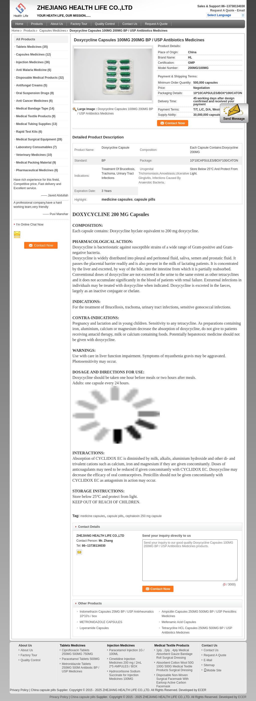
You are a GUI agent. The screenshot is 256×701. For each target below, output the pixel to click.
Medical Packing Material (34, 162)
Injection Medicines (30, 62)
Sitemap (209, 665)
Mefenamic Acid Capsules (179, 622)
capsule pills (115, 516)
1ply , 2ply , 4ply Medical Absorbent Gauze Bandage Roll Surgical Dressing (174, 653)
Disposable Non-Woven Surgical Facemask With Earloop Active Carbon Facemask (172, 680)
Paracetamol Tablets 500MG (80, 659)
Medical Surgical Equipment (36, 139)
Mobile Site (212, 670)
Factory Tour (79, 24)
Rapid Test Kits (27, 131)
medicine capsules (92, 516)
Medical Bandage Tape (32, 108)
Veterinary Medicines (31, 155)
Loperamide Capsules (94, 628)
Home (19, 24)
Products (37, 24)
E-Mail (208, 660)
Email (241, 10)
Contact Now (175, 123)
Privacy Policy (19, 690)
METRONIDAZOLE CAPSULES (101, 622)
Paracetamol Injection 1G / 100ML (126, 652)
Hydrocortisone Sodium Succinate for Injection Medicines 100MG (124, 675)
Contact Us (129, 24)
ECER (202, 690)
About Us (57, 24)
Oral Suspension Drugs (32, 93)
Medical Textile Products (33, 116)
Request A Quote (222, 10)
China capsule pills (43, 690)
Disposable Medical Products (37, 77)
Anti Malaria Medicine (31, 70)
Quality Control (105, 24)
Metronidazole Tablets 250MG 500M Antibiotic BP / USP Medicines (80, 667)
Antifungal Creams (29, 85)
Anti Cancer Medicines (32, 101)
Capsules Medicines (52, 30)
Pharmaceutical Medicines (35, 170)
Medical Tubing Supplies (33, 124)
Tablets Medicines (29, 47)
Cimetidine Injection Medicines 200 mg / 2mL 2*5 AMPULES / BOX (125, 662)
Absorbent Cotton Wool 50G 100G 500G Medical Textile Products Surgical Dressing (175, 666)
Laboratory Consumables (34, 147)
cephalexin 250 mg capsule (143, 516)
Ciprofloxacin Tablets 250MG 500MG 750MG (77, 652)
